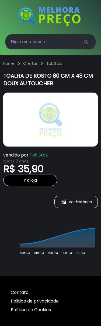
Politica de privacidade (35, 301)
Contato (20, 292)
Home (9, 63)
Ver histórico (76, 202)
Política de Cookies (31, 310)
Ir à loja (30, 180)
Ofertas (30, 63)
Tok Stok (54, 63)
